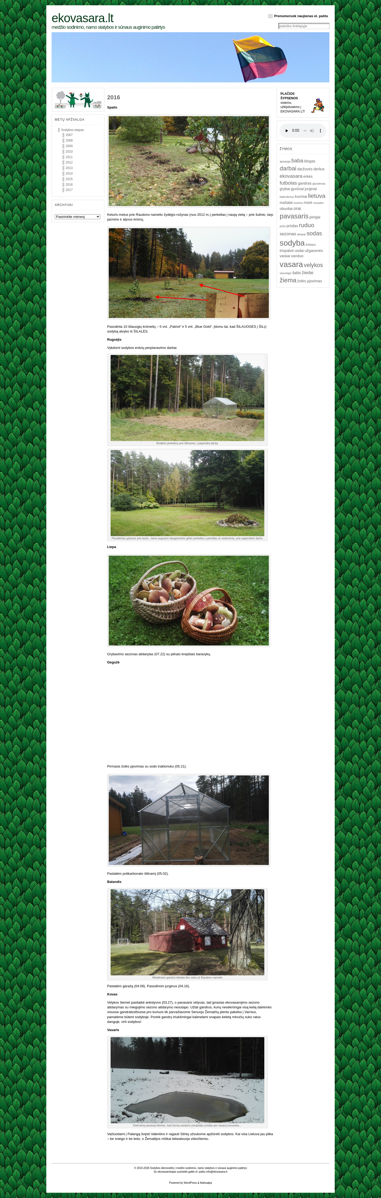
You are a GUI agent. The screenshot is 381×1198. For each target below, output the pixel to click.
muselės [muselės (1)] (318, 202)
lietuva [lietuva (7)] (316, 195)
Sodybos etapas (72, 130)
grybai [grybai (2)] (285, 189)
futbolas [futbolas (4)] (288, 183)
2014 (69, 173)
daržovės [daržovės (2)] (304, 169)
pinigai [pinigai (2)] (314, 217)
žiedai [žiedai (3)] (308, 272)
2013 (69, 168)
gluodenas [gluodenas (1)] (318, 183)
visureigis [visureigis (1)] (285, 273)
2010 (69, 151)
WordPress (190, 1182)
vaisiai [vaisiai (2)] (285, 256)
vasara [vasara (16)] (291, 264)
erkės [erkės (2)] (308, 176)
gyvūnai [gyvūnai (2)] (297, 189)
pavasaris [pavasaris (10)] (294, 216)
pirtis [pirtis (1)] (283, 226)
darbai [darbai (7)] (288, 168)
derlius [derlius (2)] (319, 169)
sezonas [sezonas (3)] (288, 233)
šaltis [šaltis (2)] (296, 273)
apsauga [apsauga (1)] (285, 161)
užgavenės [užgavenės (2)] (314, 251)
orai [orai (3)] (297, 208)
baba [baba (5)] (297, 160)
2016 (69, 184)
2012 (69, 162)
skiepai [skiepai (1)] (301, 234)
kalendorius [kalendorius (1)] (287, 196)
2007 (69, 135)
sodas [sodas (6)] (314, 233)
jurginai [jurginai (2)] (311, 189)
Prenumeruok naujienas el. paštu (301, 16)
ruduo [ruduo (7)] (306, 225)
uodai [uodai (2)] (299, 251)
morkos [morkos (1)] (298, 202)
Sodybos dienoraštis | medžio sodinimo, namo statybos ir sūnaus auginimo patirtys (198, 1168)
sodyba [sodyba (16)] (292, 242)
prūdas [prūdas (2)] (292, 226)
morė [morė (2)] (308, 202)
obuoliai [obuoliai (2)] (286, 209)
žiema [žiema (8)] (288, 280)
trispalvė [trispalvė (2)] (287, 251)
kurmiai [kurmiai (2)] (301, 196)
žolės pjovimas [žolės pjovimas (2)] (309, 281)
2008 (69, 140)
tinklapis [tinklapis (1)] (311, 244)
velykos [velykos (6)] (313, 265)
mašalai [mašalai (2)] (286, 202)
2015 (69, 179)
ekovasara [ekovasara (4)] (291, 176)
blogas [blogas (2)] (309, 161)
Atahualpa (206, 1182)
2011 (69, 157)
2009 (69, 146)
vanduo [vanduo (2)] (297, 256)
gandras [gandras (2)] (305, 183)
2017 (69, 190)
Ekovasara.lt (82, 18)
